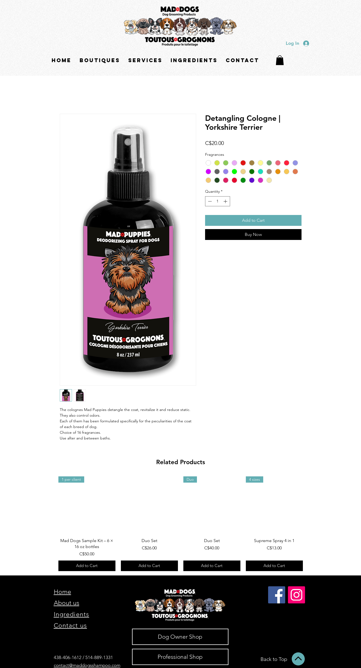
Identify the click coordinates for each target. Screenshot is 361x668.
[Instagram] (296, 594)
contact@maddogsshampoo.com (87, 665)
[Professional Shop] (180, 657)
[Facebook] (276, 594)
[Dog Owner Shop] (180, 637)
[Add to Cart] (86, 566)
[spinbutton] (217, 201)
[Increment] (225, 201)
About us (66, 603)
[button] (100, 60)
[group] (181, 523)
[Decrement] (209, 201)
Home (62, 592)
